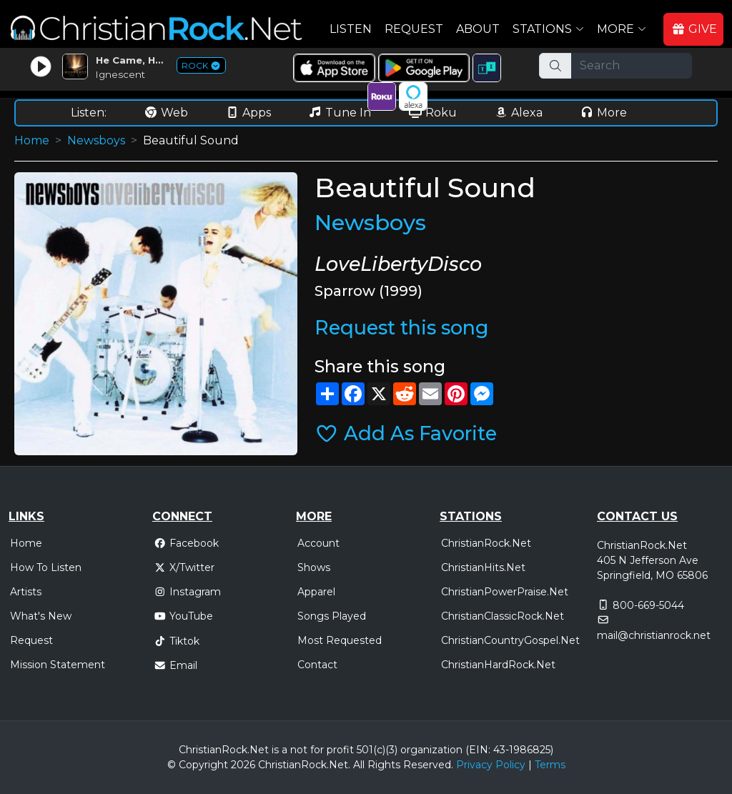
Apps (248, 112)
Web (166, 112)
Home (31, 140)
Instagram (187, 592)
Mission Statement (57, 665)
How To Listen (45, 567)
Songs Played (331, 616)
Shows (313, 567)
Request (414, 29)
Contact (317, 665)
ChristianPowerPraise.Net (504, 592)
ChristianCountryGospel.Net (510, 640)
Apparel (316, 592)
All (359, 764)
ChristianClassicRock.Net (502, 616)
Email (175, 665)
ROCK (201, 65)
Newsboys (96, 140)
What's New (40, 616)
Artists (25, 592)
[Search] (631, 66)
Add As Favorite (406, 433)
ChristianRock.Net (486, 543)
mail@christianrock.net (654, 635)
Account (318, 543)
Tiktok (176, 641)
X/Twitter (184, 567)
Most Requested (339, 640)
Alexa (518, 112)
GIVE (694, 29)
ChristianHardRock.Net (498, 665)
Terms (550, 764)
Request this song (401, 327)
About (478, 29)
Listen (351, 29)
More (603, 112)
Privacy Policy (490, 764)
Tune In (339, 112)
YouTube (183, 616)
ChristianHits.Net (483, 567)
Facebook (186, 543)
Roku (432, 112)
